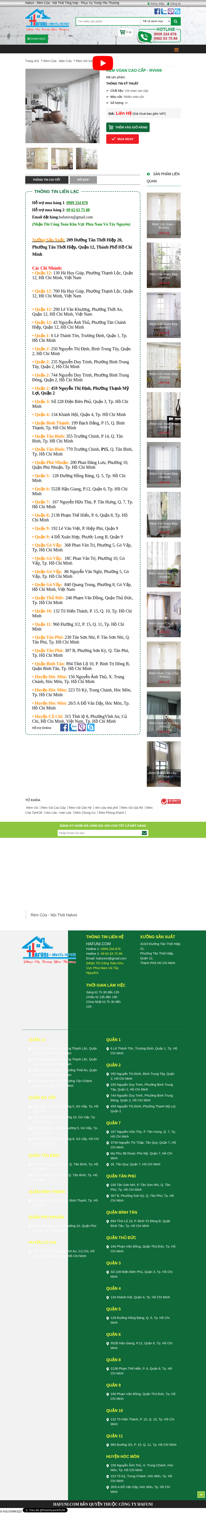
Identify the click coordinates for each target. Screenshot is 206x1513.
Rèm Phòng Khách (111, 812)
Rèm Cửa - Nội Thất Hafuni (54, 915)
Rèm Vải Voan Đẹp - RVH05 (164, 425)
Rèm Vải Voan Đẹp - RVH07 (164, 525)
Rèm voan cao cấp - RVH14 (164, 774)
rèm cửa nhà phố (107, 807)
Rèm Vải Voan (85, 61)
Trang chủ (32, 61)
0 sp (126, 32)
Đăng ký (175, 3)
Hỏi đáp (83, 179)
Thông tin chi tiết (46, 179)
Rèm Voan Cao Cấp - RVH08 (163, 575)
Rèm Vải (32, 807)
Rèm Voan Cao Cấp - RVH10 (163, 625)
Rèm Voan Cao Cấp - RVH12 (163, 725)
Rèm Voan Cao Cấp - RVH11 (163, 675)
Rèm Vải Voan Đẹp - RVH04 (164, 375)
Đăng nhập (157, 3)
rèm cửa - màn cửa (59, 812)
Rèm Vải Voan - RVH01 (163, 226)
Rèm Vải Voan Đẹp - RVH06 (164, 475)
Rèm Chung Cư (85, 812)
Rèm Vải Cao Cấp (54, 807)
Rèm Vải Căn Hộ (80, 807)
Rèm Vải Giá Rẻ (132, 807)
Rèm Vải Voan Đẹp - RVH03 (164, 325)
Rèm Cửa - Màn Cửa (57, 61)
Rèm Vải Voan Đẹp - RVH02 (164, 276)
